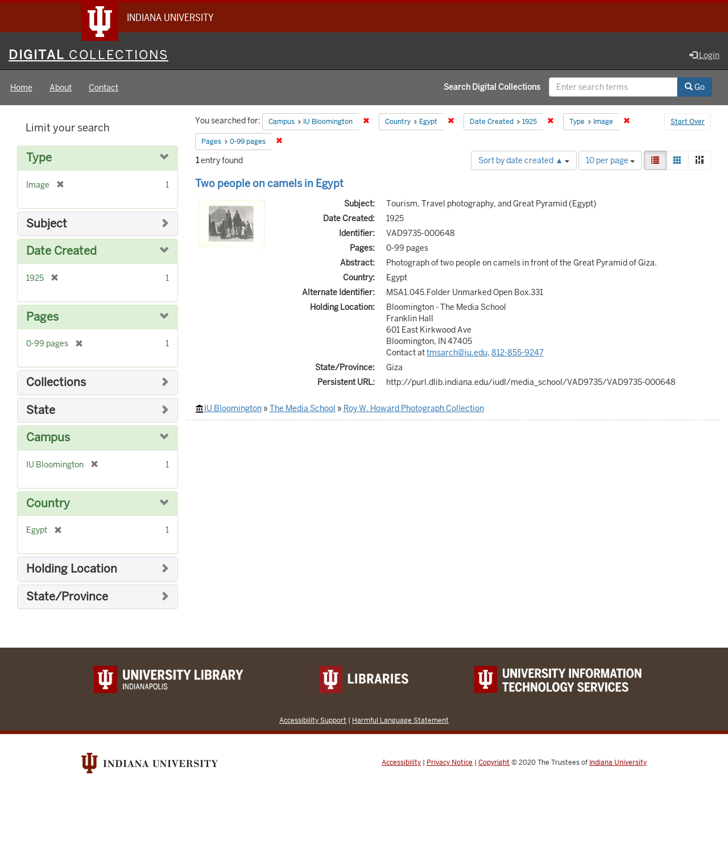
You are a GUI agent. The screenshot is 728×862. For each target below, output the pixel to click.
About (60, 87)
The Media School (303, 408)
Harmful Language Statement (400, 720)
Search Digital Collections (492, 87)
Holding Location (71, 569)
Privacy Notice (450, 762)
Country (48, 503)
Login (704, 55)
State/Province (67, 597)
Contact (103, 87)
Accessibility (401, 762)
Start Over (688, 121)
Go (695, 87)
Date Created (61, 251)
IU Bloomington (233, 408)
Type (39, 158)
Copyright (494, 762)
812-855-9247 (517, 352)
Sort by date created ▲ (523, 160)
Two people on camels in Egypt (269, 183)
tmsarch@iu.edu (457, 352)
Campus (48, 437)
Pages (42, 317)
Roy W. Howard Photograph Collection (414, 408)
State (40, 410)
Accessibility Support (312, 720)
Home (21, 87)
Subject (46, 224)
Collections (56, 382)
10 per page (610, 160)
